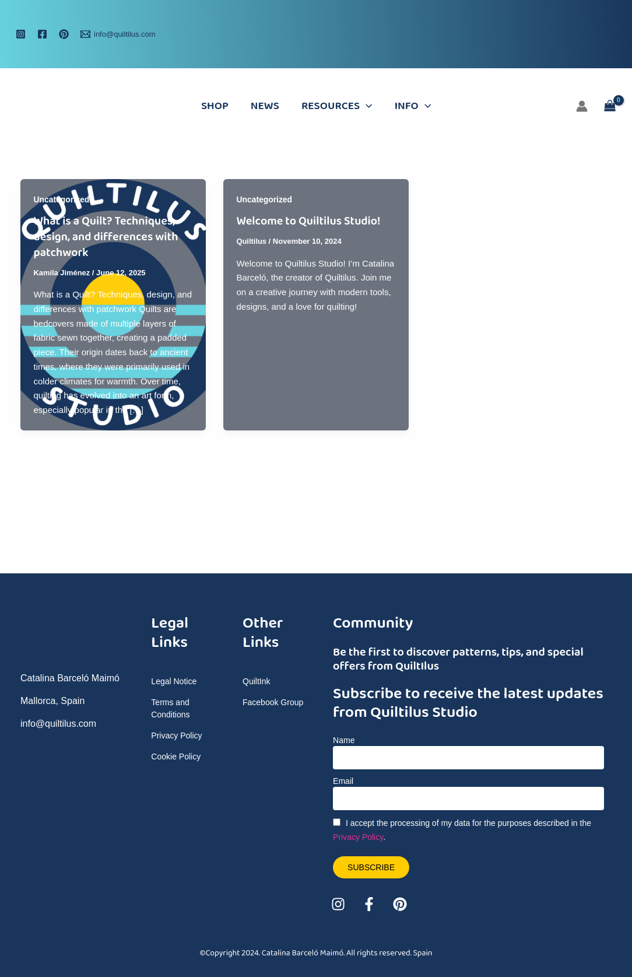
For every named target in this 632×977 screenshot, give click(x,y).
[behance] (65, 34)
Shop (215, 106)
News (265, 106)
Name (343, 740)
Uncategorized (62, 199)
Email (343, 781)
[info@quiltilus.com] (118, 34)
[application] (366, 106)
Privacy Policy (358, 837)
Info (413, 106)
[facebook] (44, 34)
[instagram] (22, 34)
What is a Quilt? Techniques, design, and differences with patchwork (107, 236)
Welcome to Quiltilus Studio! (308, 221)
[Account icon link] (582, 106)
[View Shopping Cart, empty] (609, 106)
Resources (337, 106)
